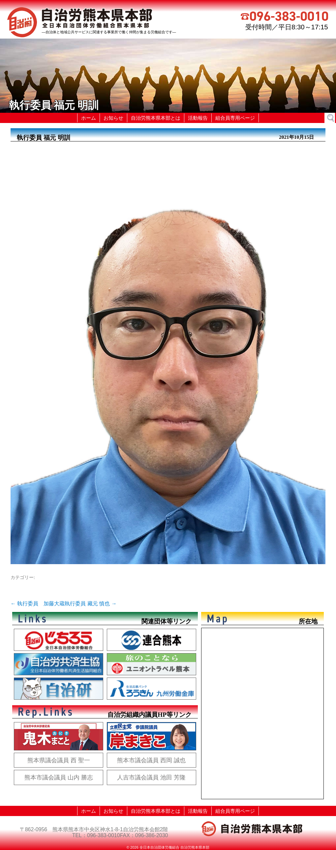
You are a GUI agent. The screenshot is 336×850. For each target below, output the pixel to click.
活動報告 (198, 118)
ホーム (88, 118)
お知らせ (113, 118)
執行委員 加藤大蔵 (38, 603)
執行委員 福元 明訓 (43, 137)
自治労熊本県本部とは (155, 118)
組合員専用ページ (235, 118)
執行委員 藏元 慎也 (90, 603)
